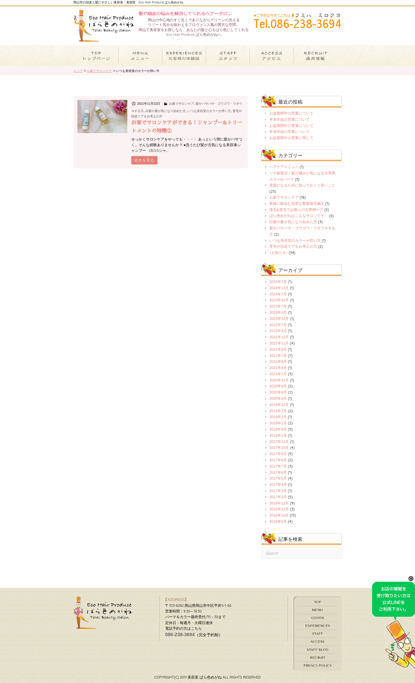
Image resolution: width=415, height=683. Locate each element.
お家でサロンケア (181, 103)
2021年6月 (278, 361)
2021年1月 (278, 374)
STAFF (317, 633)
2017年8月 (278, 460)
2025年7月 (278, 282)
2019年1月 (278, 423)
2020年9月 (278, 386)
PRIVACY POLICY (317, 665)
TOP (317, 602)
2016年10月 (279, 515)
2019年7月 (278, 411)
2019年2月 (278, 417)
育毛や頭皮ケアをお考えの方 (293, 246)
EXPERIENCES (317, 625)
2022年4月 (278, 331)
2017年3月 (278, 491)
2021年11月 (279, 343)
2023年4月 (278, 312)
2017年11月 (279, 442)
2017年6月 (278, 472)
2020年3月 (278, 398)
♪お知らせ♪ (278, 253)
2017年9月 (278, 454)
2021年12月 (279, 337)
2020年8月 (278, 392)
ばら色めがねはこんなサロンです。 (298, 216)
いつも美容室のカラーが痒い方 (209, 111)
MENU (317, 610)
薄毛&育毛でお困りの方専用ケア (296, 210)
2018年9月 (278, 429)
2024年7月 (278, 294)
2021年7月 (278, 355)
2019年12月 (279, 405)
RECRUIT (317, 657)
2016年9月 (278, 521)
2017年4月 (278, 484)
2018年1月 (278, 435)
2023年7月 (278, 306)
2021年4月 (278, 368)
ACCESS (317, 641)
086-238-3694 (180, 634)
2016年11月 (279, 509)
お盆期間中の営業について (291, 113)
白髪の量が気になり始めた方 (165, 111)
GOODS (317, 618)
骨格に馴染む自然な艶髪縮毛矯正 (296, 203)
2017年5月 (278, 478)
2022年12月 (279, 319)
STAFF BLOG (317, 649)
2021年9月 (278, 349)
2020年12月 (279, 380)
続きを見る (144, 160)
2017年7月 (278, 466)
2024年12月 (279, 288)
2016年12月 (279, 503)
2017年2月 (278, 497)
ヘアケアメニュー (284, 167)
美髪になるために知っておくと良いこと (302, 185)
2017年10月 (279, 447)
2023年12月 (279, 300)
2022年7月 (278, 325)
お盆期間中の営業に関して (291, 138)
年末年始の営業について (289, 119)
